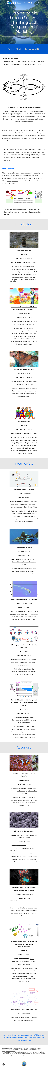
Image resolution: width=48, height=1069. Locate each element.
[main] (24, 22)
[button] (2, 2)
